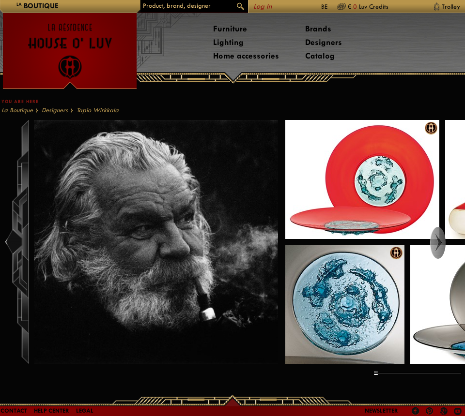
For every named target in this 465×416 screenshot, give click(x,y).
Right (447, 243)
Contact (13, 410)
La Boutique (17, 110)
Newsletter (381, 410)
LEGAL (84, 410)
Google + (445, 412)
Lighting (228, 42)
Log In (262, 6)
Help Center (51, 410)
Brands (318, 28)
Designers (323, 42)
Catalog (320, 55)
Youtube (457, 411)
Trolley (451, 6)
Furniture (230, 28)
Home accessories (246, 55)
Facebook (415, 411)
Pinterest (429, 411)
